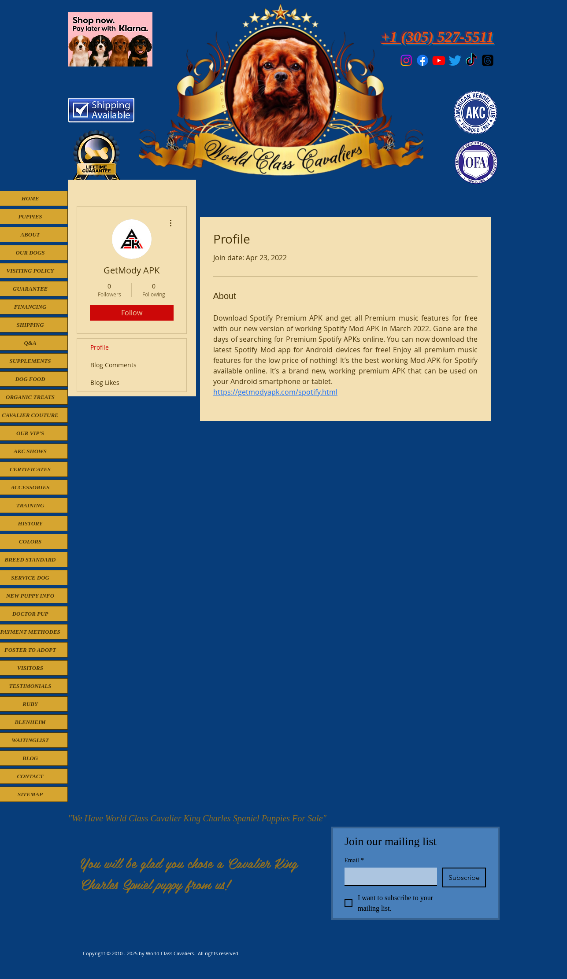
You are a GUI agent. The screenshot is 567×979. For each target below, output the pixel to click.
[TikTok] (471, 60)
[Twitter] (455, 60)
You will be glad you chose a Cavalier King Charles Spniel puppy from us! (188, 873)
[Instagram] (406, 60)
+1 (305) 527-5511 (438, 37)
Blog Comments (113, 365)
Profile (99, 347)
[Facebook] (422, 60)
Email (354, 860)
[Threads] (487, 60)
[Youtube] (438, 60)
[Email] (388, 876)
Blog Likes (104, 382)
